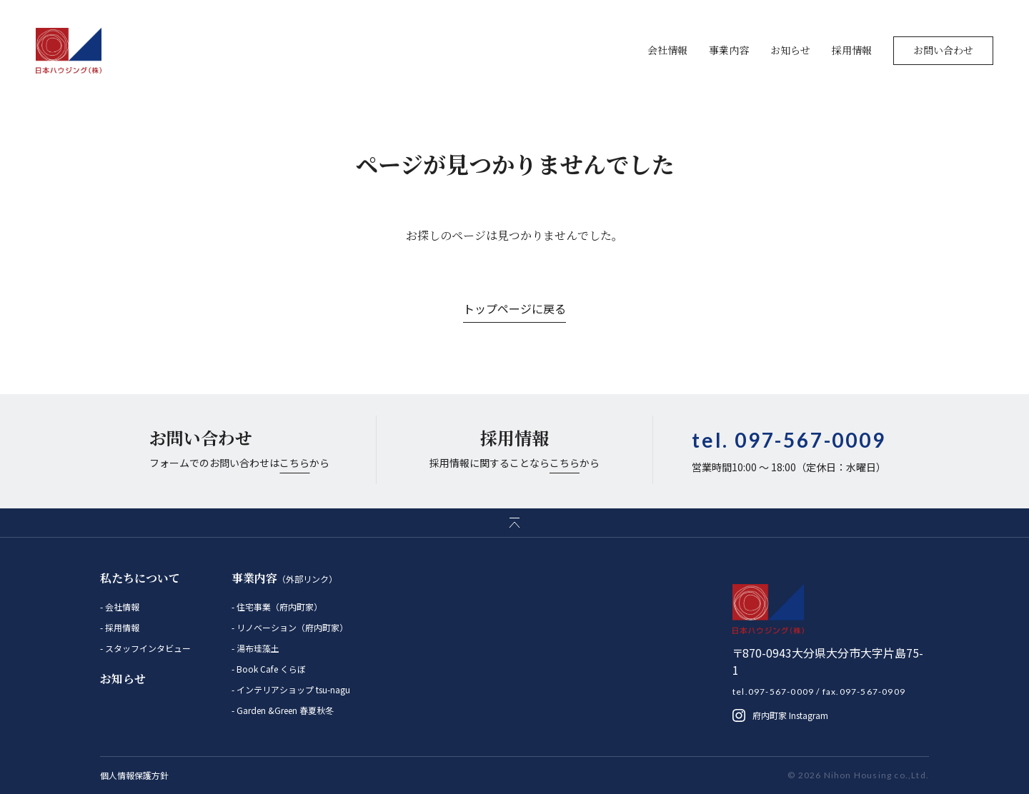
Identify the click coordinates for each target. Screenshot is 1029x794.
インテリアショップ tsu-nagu (292, 689)
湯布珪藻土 (256, 648)
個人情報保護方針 (134, 775)
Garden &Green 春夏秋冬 (284, 710)
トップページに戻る (514, 308)
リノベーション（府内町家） (291, 627)
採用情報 (852, 50)
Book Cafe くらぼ (270, 669)
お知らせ (790, 50)
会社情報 (667, 50)
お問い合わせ (943, 50)
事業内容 (729, 50)
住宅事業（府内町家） (278, 606)
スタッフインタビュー (147, 648)
